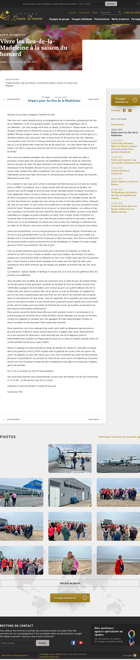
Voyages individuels (82, 19)
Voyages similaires (121, 100)
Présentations (102, 19)
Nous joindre (84, 12)
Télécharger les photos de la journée (119, 436)
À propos (73, 12)
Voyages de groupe (59, 19)
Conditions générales (49, 657)
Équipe (95, 12)
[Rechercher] (110, 12)
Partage (135, 19)
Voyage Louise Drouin (52, 655)
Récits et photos (120, 19)
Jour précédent (14, 99)
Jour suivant (93, 99)
